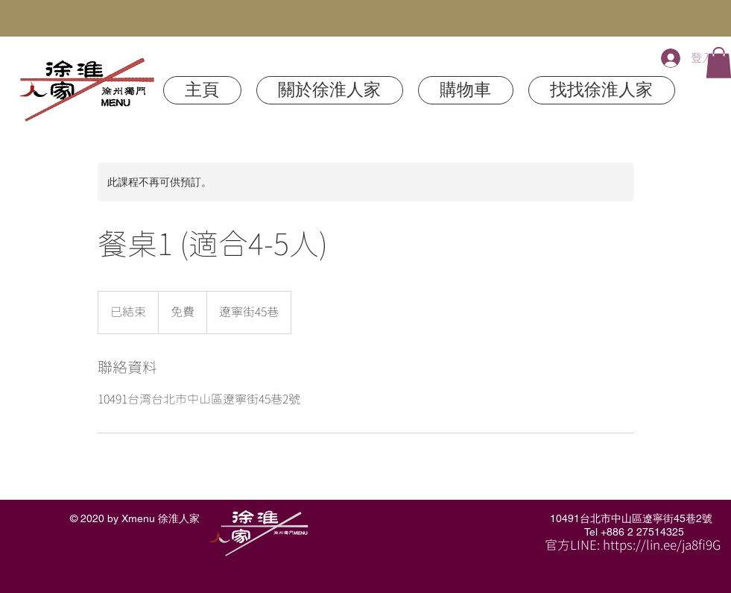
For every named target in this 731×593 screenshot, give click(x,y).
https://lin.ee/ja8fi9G (662, 546)
